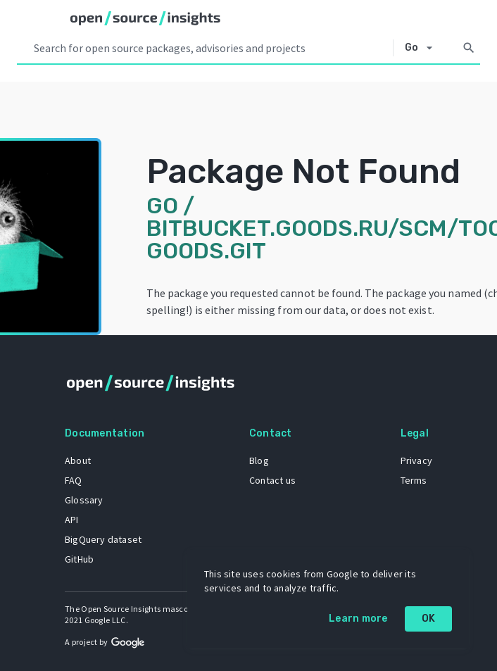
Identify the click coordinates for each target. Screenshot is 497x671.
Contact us (272, 480)
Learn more (358, 619)
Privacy (416, 460)
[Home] (145, 18)
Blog (259, 460)
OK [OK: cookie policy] (429, 619)
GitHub (79, 559)
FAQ (73, 480)
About (78, 460)
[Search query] (210, 47)
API (72, 519)
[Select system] (422, 48)
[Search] (469, 48)
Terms (414, 480)
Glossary (84, 500)
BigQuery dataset (103, 539)
